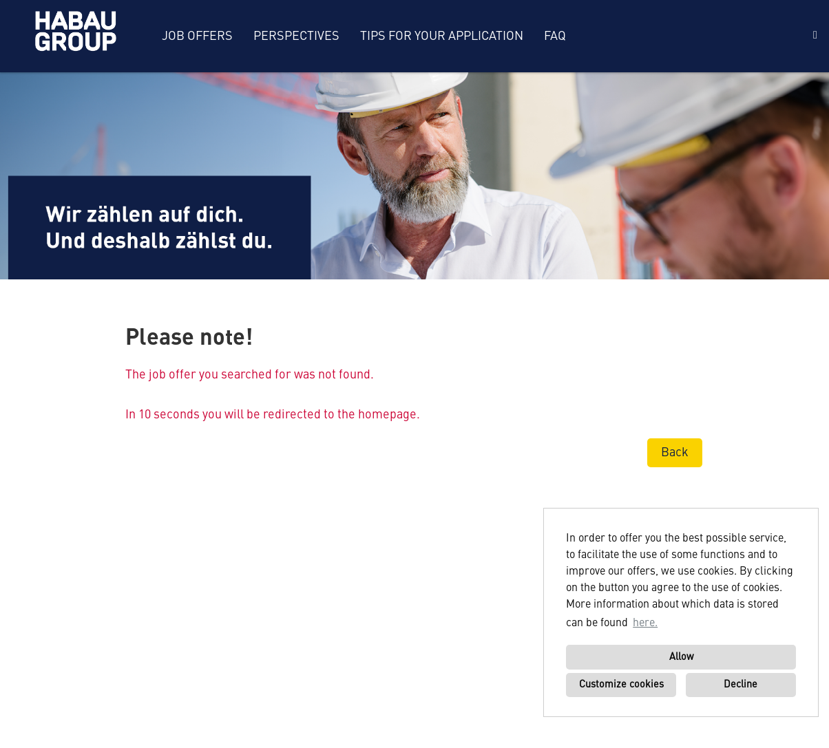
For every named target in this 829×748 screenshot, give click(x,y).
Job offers (197, 36)
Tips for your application (441, 36)
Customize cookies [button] (621, 685)
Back (675, 453)
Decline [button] (740, 685)
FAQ (555, 36)
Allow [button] (681, 657)
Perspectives (296, 36)
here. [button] (645, 623)
